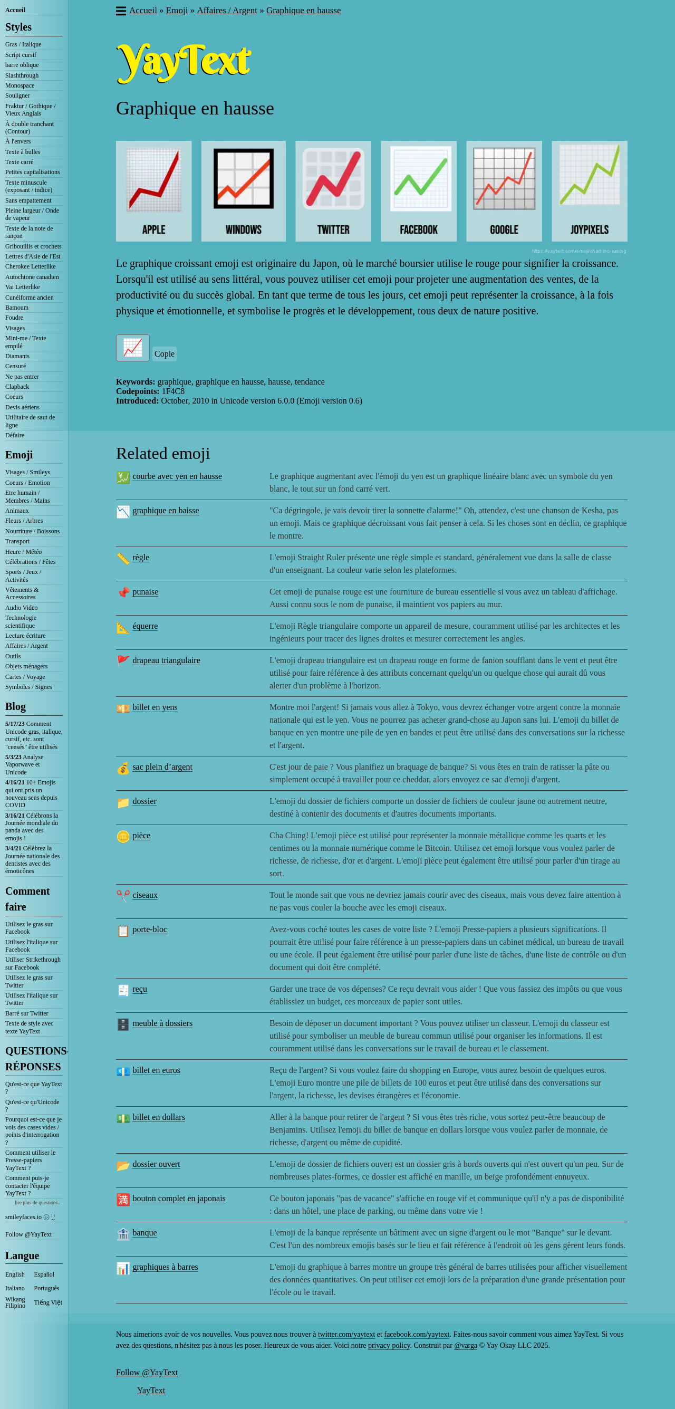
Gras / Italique (23, 44)
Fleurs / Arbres (24, 520)
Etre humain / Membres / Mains (27, 496)
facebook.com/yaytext (416, 1334)
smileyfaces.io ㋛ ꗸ (30, 1217)
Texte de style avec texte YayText (29, 1027)
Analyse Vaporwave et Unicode (24, 764)
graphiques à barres (165, 1266)
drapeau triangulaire (166, 660)
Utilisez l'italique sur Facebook (31, 945)
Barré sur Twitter (27, 1013)
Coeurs (14, 396)
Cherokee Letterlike (30, 266)
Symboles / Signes (28, 687)
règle (140, 557)
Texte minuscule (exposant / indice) (28, 186)
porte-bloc (149, 929)
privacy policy (389, 1345)
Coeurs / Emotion (27, 482)
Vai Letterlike (22, 287)
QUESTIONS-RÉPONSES (34, 1058)
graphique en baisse (165, 510)
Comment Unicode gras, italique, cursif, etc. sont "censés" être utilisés (34, 735)
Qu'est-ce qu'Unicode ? (32, 1105)
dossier (144, 801)
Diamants (17, 356)
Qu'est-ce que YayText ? (33, 1087)
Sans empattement (28, 200)
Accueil (15, 10)
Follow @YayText (28, 1234)
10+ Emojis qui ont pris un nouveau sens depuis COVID (31, 794)
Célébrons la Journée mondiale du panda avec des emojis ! (31, 827)
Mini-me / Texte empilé (25, 341)
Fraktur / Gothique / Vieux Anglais (30, 109)
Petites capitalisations (32, 172)
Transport (17, 541)
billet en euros (156, 1070)
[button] (120, 12)
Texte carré (19, 162)
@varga (465, 1345)
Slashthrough (21, 75)
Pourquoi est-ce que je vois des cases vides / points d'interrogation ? (33, 1131)
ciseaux (145, 894)
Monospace (19, 85)
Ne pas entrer (22, 376)
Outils (13, 656)
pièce (141, 835)
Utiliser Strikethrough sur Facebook (33, 963)
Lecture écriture (25, 635)
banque (144, 1232)
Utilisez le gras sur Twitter (29, 981)
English (15, 1274)
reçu (139, 988)
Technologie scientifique (20, 621)
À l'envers (18, 141)
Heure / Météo (23, 551)
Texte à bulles (22, 152)
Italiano (15, 1288)
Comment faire (27, 899)
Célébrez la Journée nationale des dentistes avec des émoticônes (32, 860)
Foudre (14, 317)
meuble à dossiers (162, 1023)
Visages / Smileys (27, 472)
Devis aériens (22, 407)
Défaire (14, 435)
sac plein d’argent (162, 766)
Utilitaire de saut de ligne (30, 421)
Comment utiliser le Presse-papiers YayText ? (30, 1160)
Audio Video (21, 607)
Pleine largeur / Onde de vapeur (32, 214)
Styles (18, 27)
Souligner (17, 95)
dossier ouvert (156, 1163)
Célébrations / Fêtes (30, 561)
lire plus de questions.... (39, 1202)
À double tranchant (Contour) (29, 127)
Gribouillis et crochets (33, 246)
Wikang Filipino (15, 1302)
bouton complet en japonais (178, 1198)
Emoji (19, 455)
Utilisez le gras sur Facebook (29, 928)
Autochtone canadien (32, 277)
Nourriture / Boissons (32, 531)
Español (44, 1274)
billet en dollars (158, 1117)
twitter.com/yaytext (346, 1334)
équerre (145, 625)
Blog (15, 706)
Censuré (15, 366)
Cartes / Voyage (25, 676)
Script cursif (20, 55)
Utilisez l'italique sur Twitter (31, 999)
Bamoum (16, 307)
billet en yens (154, 707)
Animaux (17, 510)
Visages (15, 328)
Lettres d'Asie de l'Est (33, 256)
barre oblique (22, 65)
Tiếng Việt (48, 1302)
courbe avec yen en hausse (177, 476)
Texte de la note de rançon (29, 232)
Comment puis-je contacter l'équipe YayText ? (27, 1185)
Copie (165, 353)
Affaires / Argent (26, 645)
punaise (145, 591)
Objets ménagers (26, 666)
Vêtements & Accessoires (22, 593)
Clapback (17, 386)
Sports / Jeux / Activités (23, 575)
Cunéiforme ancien (29, 297)
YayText (151, 1390)
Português (47, 1288)
